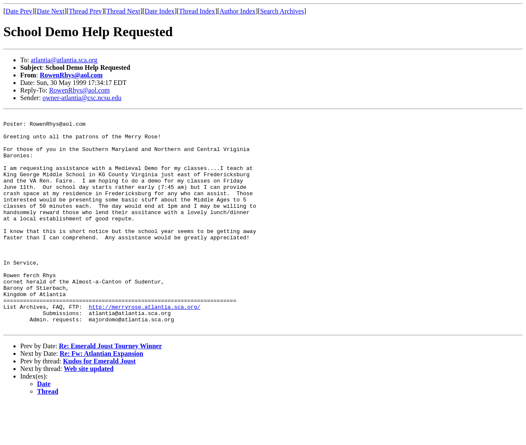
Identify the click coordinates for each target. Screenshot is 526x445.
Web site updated (89, 411)
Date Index (160, 11)
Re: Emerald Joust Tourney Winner (110, 388)
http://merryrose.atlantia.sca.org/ (144, 346)
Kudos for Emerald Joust (99, 404)
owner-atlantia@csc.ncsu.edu (82, 97)
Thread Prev (85, 11)
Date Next (50, 11)
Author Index (238, 11)
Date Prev (18, 11)
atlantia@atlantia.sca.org (64, 60)
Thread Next (123, 11)
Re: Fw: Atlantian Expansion (101, 396)
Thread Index (197, 11)
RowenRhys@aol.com (71, 75)
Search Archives (282, 11)
